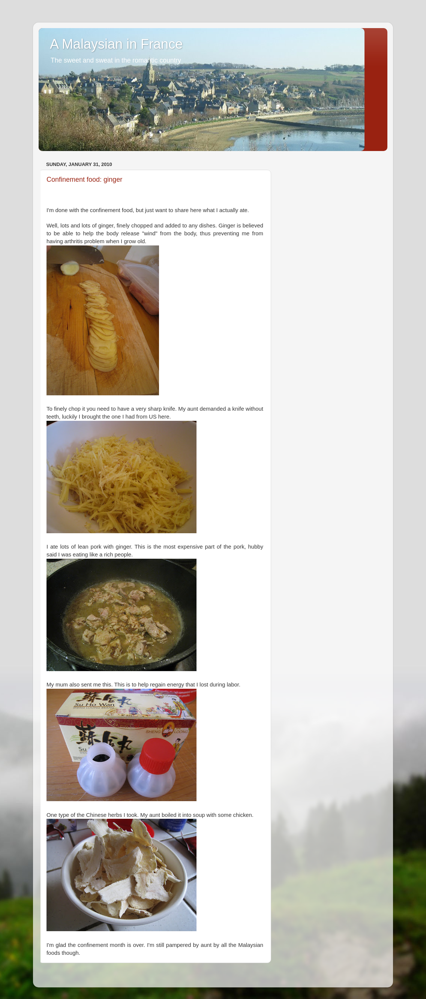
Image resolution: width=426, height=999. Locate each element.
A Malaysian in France (116, 44)
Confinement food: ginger (84, 179)
